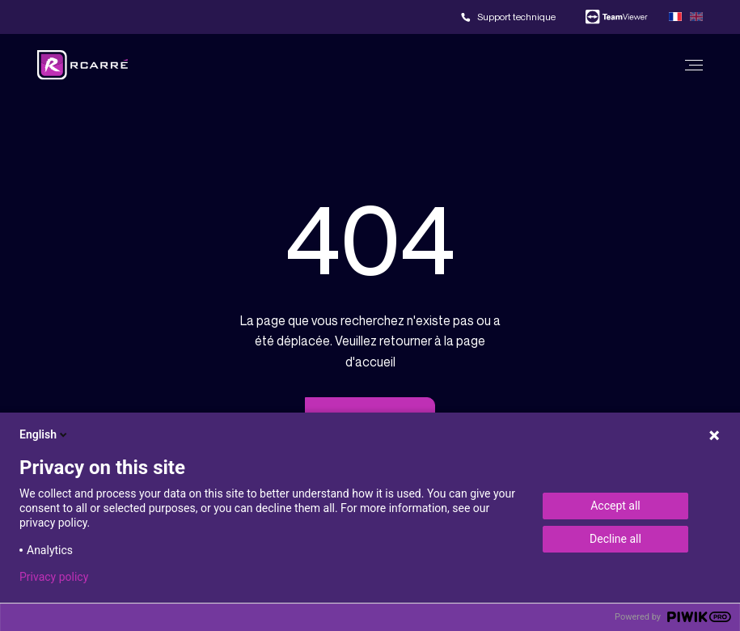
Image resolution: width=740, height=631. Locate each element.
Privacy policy (53, 576)
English (44, 434)
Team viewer (616, 17)
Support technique (516, 17)
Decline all (615, 538)
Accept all (615, 505)
